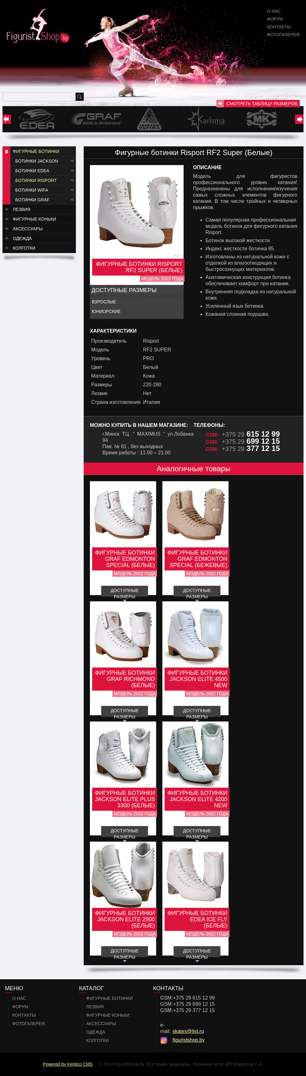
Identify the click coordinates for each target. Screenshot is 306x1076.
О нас (274, 11)
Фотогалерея (283, 34)
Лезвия (21, 209)
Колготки (24, 248)
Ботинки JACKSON (36, 161)
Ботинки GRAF (32, 199)
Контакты (279, 26)
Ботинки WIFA (31, 190)
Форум (275, 19)
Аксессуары (28, 228)
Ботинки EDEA (32, 170)
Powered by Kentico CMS (68, 1064)
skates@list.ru (188, 1031)
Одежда (22, 238)
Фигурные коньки (34, 219)
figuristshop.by (188, 1040)
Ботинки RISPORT (36, 180)
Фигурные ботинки (36, 151)
